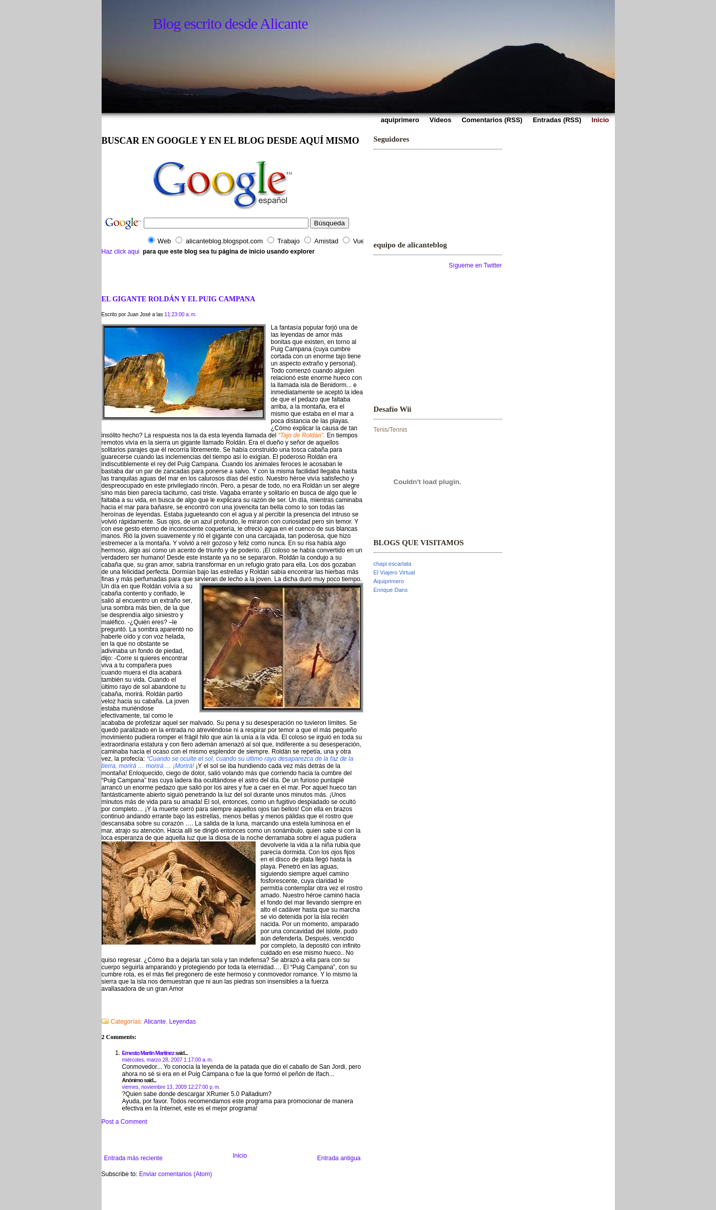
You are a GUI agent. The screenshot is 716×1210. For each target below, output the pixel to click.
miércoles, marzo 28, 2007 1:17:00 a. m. (168, 1060)
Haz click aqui (121, 251)
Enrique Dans (391, 590)
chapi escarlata (393, 564)
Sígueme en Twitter (475, 265)
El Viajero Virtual (394, 572)
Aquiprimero (389, 581)
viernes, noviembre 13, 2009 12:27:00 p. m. (171, 1087)
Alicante (155, 1021)
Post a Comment (124, 1121)
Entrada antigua (339, 1158)
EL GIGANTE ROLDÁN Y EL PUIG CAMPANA (179, 299)
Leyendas (182, 1021)
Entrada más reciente (133, 1158)
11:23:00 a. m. (180, 314)
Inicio (240, 1155)
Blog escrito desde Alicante (230, 23)
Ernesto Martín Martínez (148, 1053)
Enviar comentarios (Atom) (175, 1174)
